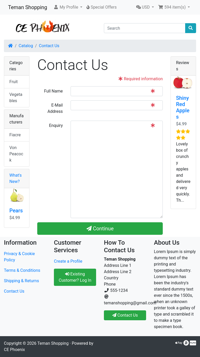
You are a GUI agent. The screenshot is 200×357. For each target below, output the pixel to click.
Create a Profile (68, 261)
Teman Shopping (27, 7)
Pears (16, 210)
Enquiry (56, 125)
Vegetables (15, 97)
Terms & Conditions (22, 270)
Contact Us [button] (125, 315)
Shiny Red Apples (182, 107)
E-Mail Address (55, 108)
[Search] (144, 28)
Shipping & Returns (21, 280)
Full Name (53, 91)
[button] (67, 7)
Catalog (26, 45)
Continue (100, 228)
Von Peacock (16, 154)
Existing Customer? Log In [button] (75, 277)
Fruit (13, 81)
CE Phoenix (14, 349)
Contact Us (49, 45)
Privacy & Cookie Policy (19, 256)
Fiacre (15, 134)
